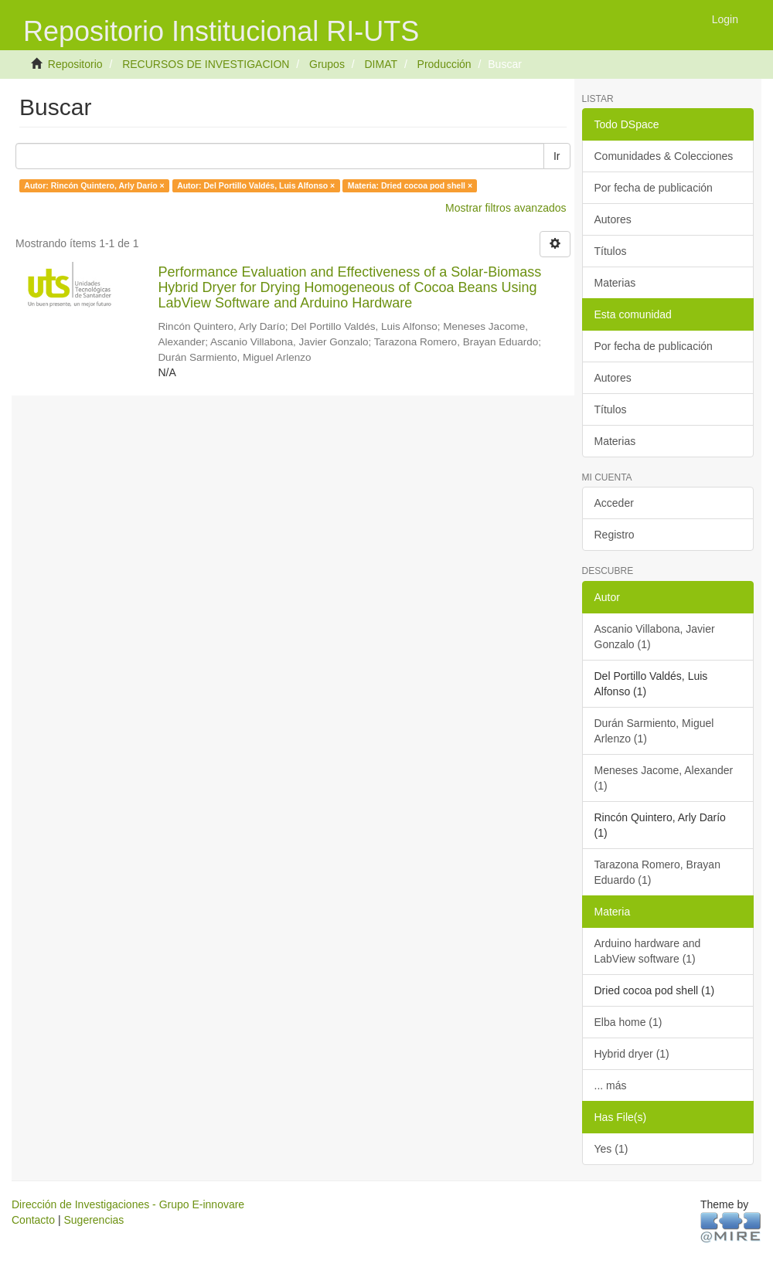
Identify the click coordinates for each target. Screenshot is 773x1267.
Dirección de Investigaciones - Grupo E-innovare (128, 1204)
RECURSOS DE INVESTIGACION (205, 64)
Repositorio (75, 64)
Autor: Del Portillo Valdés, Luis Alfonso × (256, 185)
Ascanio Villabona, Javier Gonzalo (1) (654, 636)
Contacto (33, 1220)
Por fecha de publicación (653, 188)
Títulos (610, 251)
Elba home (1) (628, 1022)
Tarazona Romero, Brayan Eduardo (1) (657, 872)
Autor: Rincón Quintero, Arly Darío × (94, 185)
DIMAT (380, 64)
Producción (444, 64)
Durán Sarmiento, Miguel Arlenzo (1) (654, 731)
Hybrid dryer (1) (631, 1054)
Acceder (614, 503)
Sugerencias (93, 1220)
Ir (556, 156)
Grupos (327, 64)
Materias (615, 283)
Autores (613, 219)
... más (610, 1085)
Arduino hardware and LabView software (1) (647, 951)
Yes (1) (611, 1149)
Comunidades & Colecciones (664, 156)
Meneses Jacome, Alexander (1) (664, 778)
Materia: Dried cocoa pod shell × (410, 185)
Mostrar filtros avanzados (505, 208)
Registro (614, 534)
